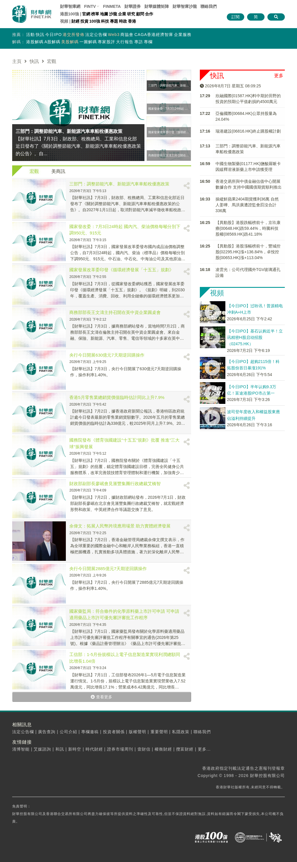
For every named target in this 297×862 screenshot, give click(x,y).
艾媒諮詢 (42, 749)
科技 (105, 21)
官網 (86, 14)
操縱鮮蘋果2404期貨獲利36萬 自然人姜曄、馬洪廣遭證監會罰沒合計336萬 (247, 205)
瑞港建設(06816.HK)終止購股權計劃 (248, 131)
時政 (123, 21)
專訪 (138, 41)
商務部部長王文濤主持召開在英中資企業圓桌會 (115, 312)
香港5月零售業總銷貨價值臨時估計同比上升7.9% (116, 397)
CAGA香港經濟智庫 (153, 34)
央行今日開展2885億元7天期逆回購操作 (108, 568)
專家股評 (106, 41)
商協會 (126, 34)
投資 (84, 21)
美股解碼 (70, 41)
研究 (131, 14)
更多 (278, 75)
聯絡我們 (208, 6)
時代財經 (94, 749)
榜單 (95, 14)
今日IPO (53, 34)
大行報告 (124, 41)
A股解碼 (52, 41)
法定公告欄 (96, 34)
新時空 (74, 749)
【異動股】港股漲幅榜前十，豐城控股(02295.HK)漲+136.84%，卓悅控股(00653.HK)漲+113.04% (247, 252)
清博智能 (21, 749)
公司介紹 (68, 731)
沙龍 (113, 14)
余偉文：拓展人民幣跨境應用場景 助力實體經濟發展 (120, 525)
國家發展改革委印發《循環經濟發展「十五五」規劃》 (121, 269)
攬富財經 (184, 749)
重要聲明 (159, 731)
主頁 (16, 61)
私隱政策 (180, 731)
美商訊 (58, 171)
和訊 (59, 749)
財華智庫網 (70, 6)
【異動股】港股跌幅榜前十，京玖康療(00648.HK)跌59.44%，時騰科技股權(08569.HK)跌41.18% (247, 228)
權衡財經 (163, 749)
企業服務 (182, 34)
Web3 (113, 34)
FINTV (90, 6)
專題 (114, 21)
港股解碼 (35, 41)
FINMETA (112, 6)
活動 (30, 34)
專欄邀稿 (90, 731)
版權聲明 (137, 731)
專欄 (148, 41)
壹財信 (144, 749)
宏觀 (34, 171)
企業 (122, 14)
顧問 (140, 14)
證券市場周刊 (120, 749)
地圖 (104, 14)
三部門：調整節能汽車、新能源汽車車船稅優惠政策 (119, 183)
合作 (149, 14)
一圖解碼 (88, 41)
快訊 (40, 34)
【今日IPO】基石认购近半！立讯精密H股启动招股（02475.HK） (255, 337)
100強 (94, 21)
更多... (204, 749)
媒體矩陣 (156, 6)
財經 (75, 21)
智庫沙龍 (185, 6)
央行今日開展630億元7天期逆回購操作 (106, 355)
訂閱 (235, 17)
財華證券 (132, 6)
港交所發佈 (73, 34)
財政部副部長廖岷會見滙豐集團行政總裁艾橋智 (115, 483)
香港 (132, 21)
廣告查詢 (46, 731)
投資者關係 (114, 731)
